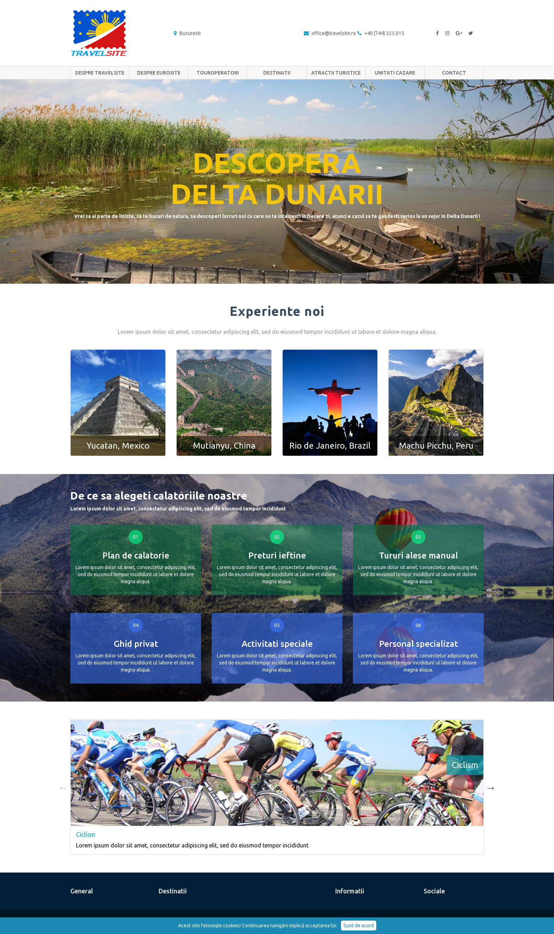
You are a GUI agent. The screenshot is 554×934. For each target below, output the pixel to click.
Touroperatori (217, 73)
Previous (63, 787)
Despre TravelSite (99, 73)
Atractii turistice (336, 73)
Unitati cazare (395, 73)
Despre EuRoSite (159, 73)
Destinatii (276, 73)
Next (491, 787)
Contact (454, 73)
